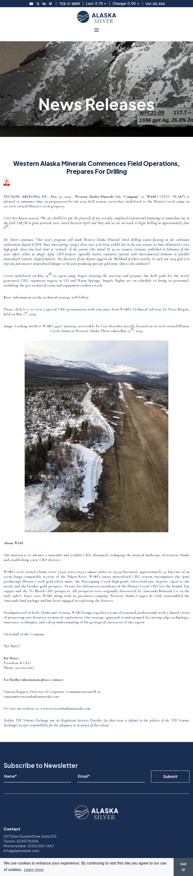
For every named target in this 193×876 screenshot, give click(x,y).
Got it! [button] (183, 867)
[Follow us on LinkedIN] (44, 3)
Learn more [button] (34, 870)
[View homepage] (96, 17)
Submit (170, 776)
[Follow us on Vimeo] (50, 3)
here (26, 309)
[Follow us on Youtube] (31, 3)
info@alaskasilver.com (21, 850)
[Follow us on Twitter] (38, 3)
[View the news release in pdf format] (7, 184)
